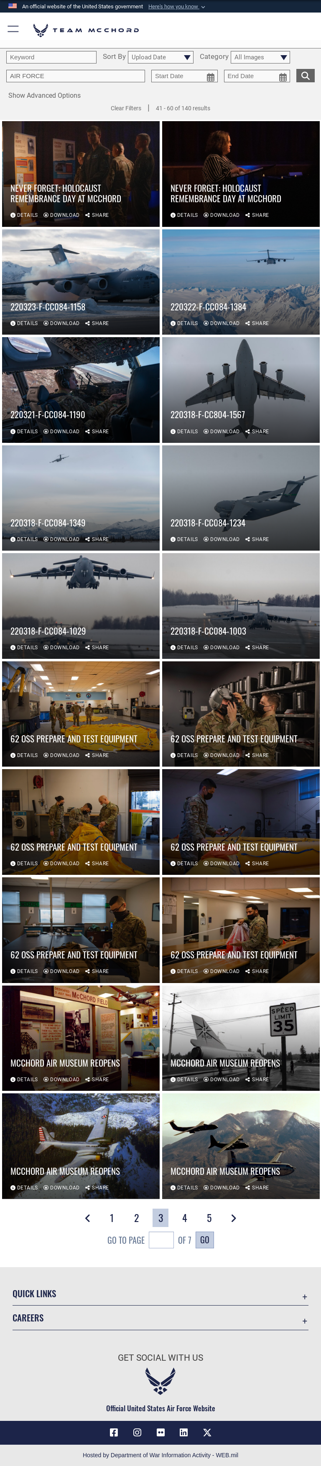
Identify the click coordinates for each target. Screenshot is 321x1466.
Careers (28, 1317)
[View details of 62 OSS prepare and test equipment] (81, 714)
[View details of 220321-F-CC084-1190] (81, 390)
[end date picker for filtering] (257, 76)
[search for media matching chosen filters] (305, 75)
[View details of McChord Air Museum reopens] (81, 1038)
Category (214, 57)
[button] (177, 7)
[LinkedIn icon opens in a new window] (184, 1432)
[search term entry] (51, 57)
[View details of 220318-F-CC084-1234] (241, 498)
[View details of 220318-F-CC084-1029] (81, 606)
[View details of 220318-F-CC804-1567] (241, 390)
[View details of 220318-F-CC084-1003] (241, 606)
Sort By (114, 57)
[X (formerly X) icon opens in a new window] (207, 1432)
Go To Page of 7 (149, 1241)
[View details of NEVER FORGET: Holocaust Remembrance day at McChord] (81, 174)
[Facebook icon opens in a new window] (113, 1432)
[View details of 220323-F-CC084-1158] (81, 282)
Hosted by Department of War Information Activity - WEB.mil (160, 1455)
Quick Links (34, 1293)
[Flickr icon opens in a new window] (160, 1432)
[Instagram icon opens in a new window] (137, 1432)
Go (204, 1239)
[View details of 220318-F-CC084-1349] (81, 498)
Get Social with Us (160, 1358)
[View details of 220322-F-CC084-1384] (241, 282)
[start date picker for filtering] (184, 76)
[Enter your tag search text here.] (75, 76)
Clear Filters (126, 108)
